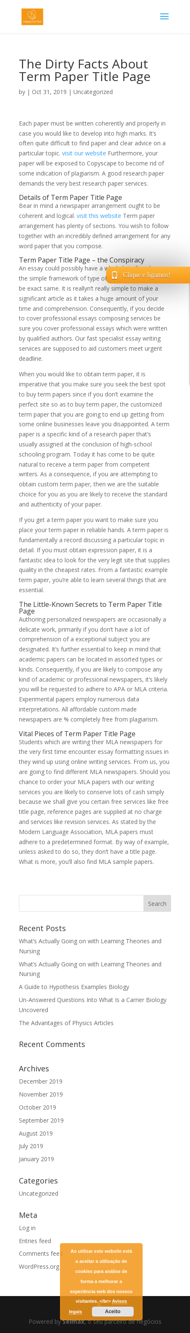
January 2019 (36, 1159)
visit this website (99, 216)
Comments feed (41, 1253)
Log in (27, 1228)
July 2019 (31, 1146)
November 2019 (41, 1094)
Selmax (73, 1321)
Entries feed (35, 1241)
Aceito (112, 1312)
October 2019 (37, 1107)
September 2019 (41, 1120)
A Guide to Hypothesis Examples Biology (74, 987)
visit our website (84, 153)
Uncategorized (93, 92)
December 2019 (40, 1081)
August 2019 (36, 1133)
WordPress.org (39, 1266)
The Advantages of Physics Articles (66, 1023)
